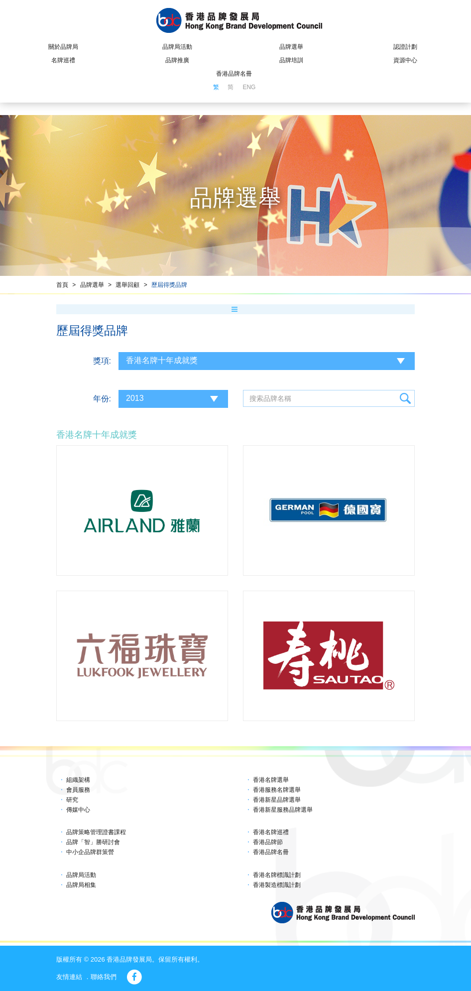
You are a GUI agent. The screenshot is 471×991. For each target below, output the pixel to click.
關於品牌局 (63, 46)
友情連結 (69, 977)
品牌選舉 (291, 46)
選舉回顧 (127, 284)
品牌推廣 (177, 60)
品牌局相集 (81, 884)
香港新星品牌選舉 (277, 799)
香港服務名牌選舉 (277, 789)
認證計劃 (405, 46)
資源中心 (405, 60)
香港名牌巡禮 (271, 832)
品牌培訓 (291, 60)
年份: (102, 398)
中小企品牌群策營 (90, 852)
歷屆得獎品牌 (169, 284)
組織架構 (78, 779)
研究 (72, 799)
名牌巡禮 (63, 60)
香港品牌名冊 (234, 73)
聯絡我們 (104, 977)
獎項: (102, 361)
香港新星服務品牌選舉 (283, 809)
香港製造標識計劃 (277, 884)
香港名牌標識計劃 (277, 874)
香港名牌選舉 (271, 779)
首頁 (62, 284)
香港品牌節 (268, 842)
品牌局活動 (177, 46)
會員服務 (78, 789)
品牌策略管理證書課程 (96, 832)
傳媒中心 (78, 809)
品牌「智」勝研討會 (93, 842)
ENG (248, 87)
